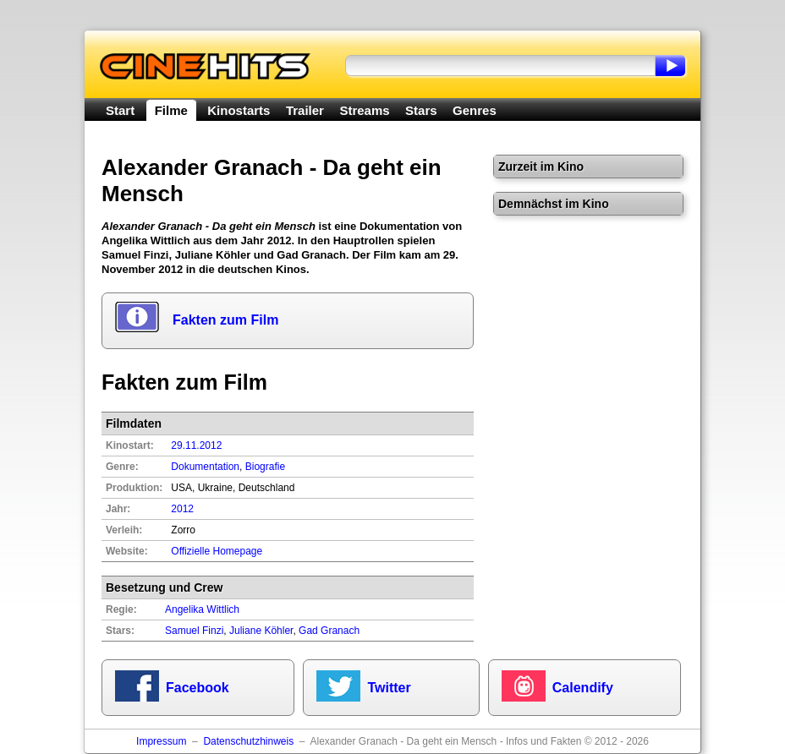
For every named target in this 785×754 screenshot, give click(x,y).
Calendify (582, 687)
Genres (475, 110)
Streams (364, 110)
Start (120, 110)
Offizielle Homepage (216, 551)
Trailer (305, 110)
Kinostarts (238, 110)
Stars (421, 110)
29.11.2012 (196, 445)
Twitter (388, 687)
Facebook (197, 687)
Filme (171, 110)
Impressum (161, 741)
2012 (182, 509)
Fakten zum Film (225, 320)
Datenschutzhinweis (248, 741)
